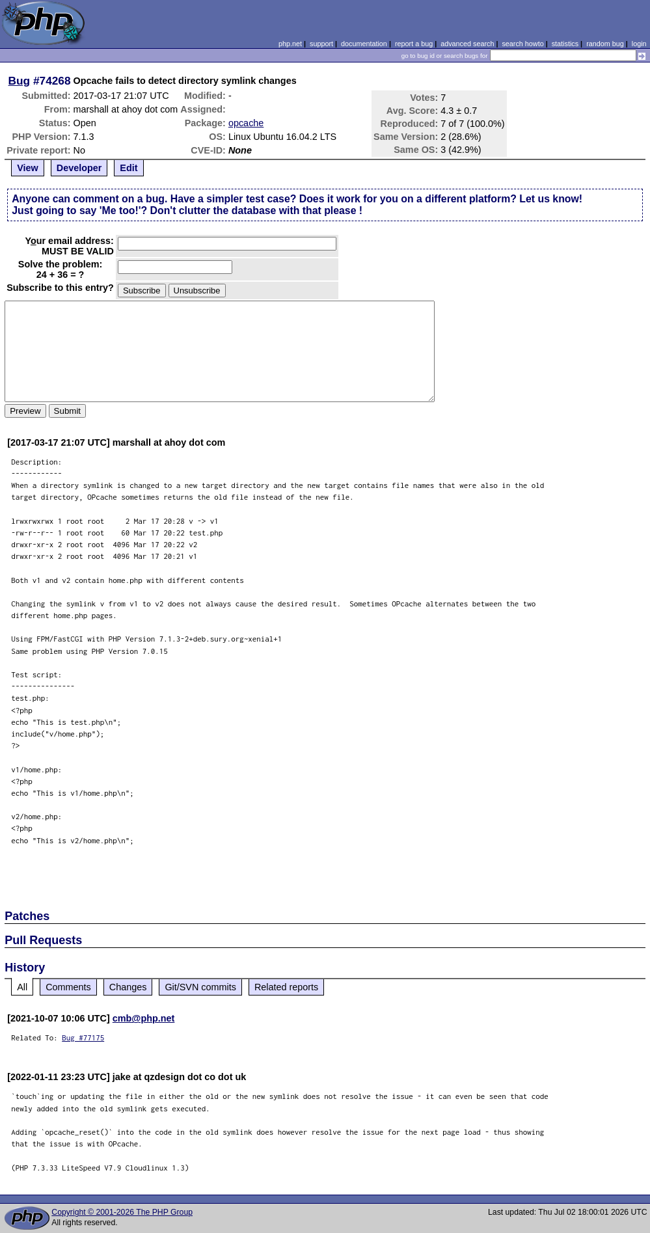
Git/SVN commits (200, 987)
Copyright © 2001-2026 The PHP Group (122, 1212)
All (22, 987)
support (321, 43)
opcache (246, 123)
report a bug (414, 43)
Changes (128, 987)
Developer (79, 168)
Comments (68, 987)
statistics (565, 43)
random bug (605, 43)
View (27, 168)
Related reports (286, 987)
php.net (290, 43)
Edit (128, 168)
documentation (364, 43)
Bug (19, 80)
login (639, 43)
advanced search (467, 43)
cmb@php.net (144, 1018)
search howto (522, 43)
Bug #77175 (83, 1037)
